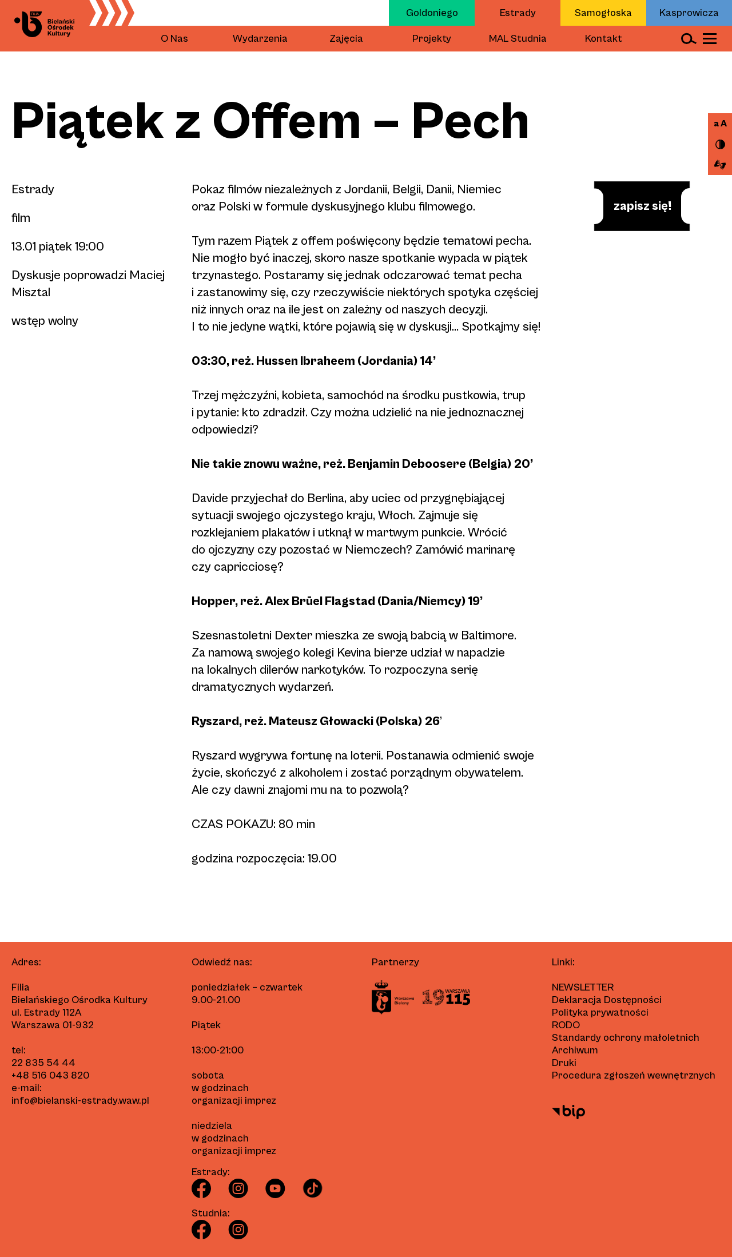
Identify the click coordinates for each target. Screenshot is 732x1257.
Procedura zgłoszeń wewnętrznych (633, 1075)
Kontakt (603, 39)
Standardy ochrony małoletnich (625, 1038)
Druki (564, 1063)
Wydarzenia (260, 39)
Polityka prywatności (600, 1013)
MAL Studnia (518, 39)
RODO (566, 1025)
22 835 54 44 (43, 1063)
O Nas (174, 39)
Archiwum (575, 1050)
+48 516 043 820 (50, 1075)
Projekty (431, 39)
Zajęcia (346, 39)
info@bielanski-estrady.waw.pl (80, 1101)
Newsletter (583, 987)
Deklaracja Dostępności (607, 1000)
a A (720, 123)
